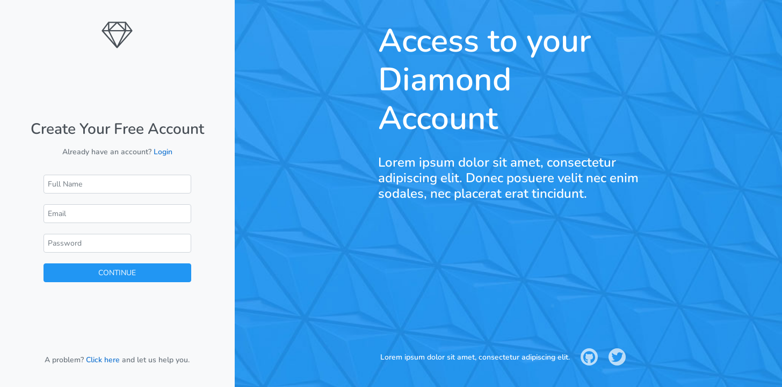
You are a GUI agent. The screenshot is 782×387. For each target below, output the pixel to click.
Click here (103, 360)
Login (163, 152)
